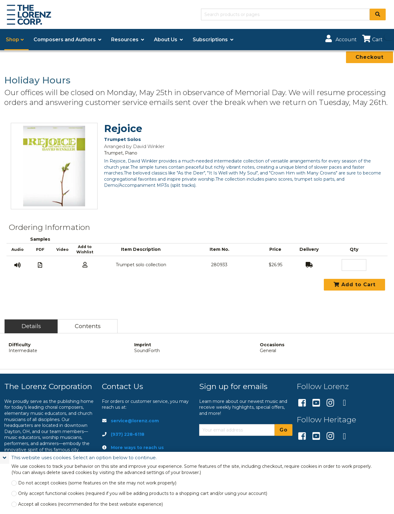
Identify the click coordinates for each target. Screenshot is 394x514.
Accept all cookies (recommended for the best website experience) (90, 504)
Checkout (370, 57)
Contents (88, 326)
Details (31, 326)
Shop (12, 39)
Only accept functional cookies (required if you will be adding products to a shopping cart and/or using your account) (142, 493)
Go (283, 430)
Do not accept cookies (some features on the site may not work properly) (97, 483)
